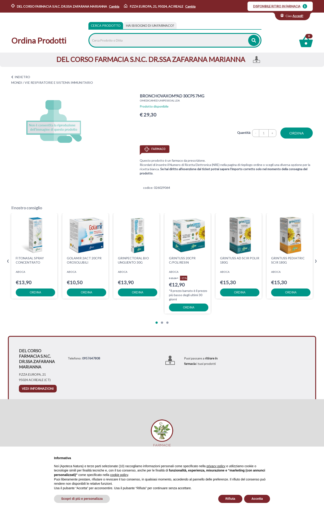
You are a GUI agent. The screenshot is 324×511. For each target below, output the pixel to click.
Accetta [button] (257, 498)
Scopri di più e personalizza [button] (82, 498)
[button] (156, 322)
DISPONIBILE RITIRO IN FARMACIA (276, 6)
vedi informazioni (38, 388)
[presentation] (8, 261)
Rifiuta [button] (230, 498)
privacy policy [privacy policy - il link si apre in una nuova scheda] (216, 466)
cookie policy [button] (119, 475)
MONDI (16, 82)
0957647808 (91, 358)
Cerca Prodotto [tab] (106, 25)
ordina (296, 133)
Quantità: (244, 132)
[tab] (150, 25)
